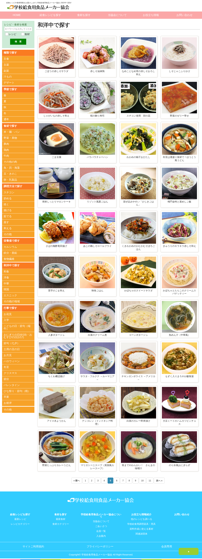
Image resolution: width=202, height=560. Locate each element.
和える (8, 227)
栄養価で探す (12, 240)
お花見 (8, 313)
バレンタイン (12, 384)
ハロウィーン (12, 360)
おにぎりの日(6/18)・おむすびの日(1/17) (18, 335)
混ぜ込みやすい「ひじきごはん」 (138, 203)
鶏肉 (6, 149)
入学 (6, 319)
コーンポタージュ (138, 335)
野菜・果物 (10, 137)
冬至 (6, 366)
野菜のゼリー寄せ (179, 115)
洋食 (6, 276)
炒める (8, 197)
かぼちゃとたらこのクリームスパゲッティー (179, 292)
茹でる (8, 215)
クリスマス (10, 372)
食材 (27, 34)
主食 (6, 58)
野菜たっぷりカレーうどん (56, 465)
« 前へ (77, 480)
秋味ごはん (97, 290)
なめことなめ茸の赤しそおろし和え (138, 73)
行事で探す (10, 307)
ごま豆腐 (56, 157)
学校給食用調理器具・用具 (141, 524)
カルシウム (10, 246)
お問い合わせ (184, 15)
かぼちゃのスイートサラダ (138, 290)
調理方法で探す (13, 185)
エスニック (10, 294)
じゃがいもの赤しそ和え (56, 115)
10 (142, 480)
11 (150, 480)
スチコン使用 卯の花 (138, 115)
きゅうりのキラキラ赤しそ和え (179, 246)
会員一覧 (101, 531)
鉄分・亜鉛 (10, 252)
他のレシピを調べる (141, 519)
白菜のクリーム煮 (97, 335)
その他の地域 (12, 300)
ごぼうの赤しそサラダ (56, 71)
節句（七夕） (12, 342)
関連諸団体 (141, 533)
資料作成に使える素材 (141, 528)
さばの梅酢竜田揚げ (56, 246)
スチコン (9, 191)
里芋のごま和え (56, 290)
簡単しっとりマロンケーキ (56, 201)
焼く (6, 203)
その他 (8, 233)
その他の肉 (10, 161)
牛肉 (6, 155)
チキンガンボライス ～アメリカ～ (138, 378)
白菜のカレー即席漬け (138, 420)
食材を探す (84, 15)
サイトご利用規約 (33, 546)
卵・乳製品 (10, 179)
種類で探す (10, 52)
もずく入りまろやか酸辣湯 (179, 376)
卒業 (6, 396)
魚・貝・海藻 (12, 167)
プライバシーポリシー (100, 546)
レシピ (12, 34)
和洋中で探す (12, 264)
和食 (6, 270)
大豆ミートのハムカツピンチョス (179, 422)
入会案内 (101, 535)
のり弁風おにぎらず (179, 465)
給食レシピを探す (50, 15)
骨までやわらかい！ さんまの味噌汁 (138, 467)
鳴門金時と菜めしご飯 (179, 201)
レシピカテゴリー (20, 524)
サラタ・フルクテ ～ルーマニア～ (97, 378)
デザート (9, 82)
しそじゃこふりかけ (179, 71)
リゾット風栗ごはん (97, 201)
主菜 (6, 64)
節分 (6, 378)
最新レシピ (20, 519)
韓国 (6, 288)
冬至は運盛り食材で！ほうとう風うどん (179, 159)
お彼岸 (8, 401)
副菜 (6, 70)
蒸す (6, 221)
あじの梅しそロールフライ (97, 246)
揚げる (8, 209)
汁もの (8, 76)
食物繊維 (9, 258)
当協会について (117, 15)
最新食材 (60, 519)
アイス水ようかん (56, 420)
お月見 (8, 354)
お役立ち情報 (151, 15)
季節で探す (10, 88)
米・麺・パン (12, 131)
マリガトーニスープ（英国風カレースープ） (97, 467)
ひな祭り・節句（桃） (17, 390)
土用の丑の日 (12, 348)
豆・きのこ (10, 173)
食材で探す (10, 125)
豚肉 (6, 143)
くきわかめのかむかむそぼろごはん (138, 247)
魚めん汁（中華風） (179, 335)
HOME (17, 15)
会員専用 (166, 546)
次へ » (159, 480)
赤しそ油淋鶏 (97, 71)
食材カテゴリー (60, 524)
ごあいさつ (101, 526)
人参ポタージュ (56, 335)
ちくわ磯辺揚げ (56, 376)
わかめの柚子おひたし (138, 157)
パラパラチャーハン (97, 157)
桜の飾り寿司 (97, 115)
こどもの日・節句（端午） (17, 326)
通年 (6, 118)
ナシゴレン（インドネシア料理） (97, 422)
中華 (6, 282)
